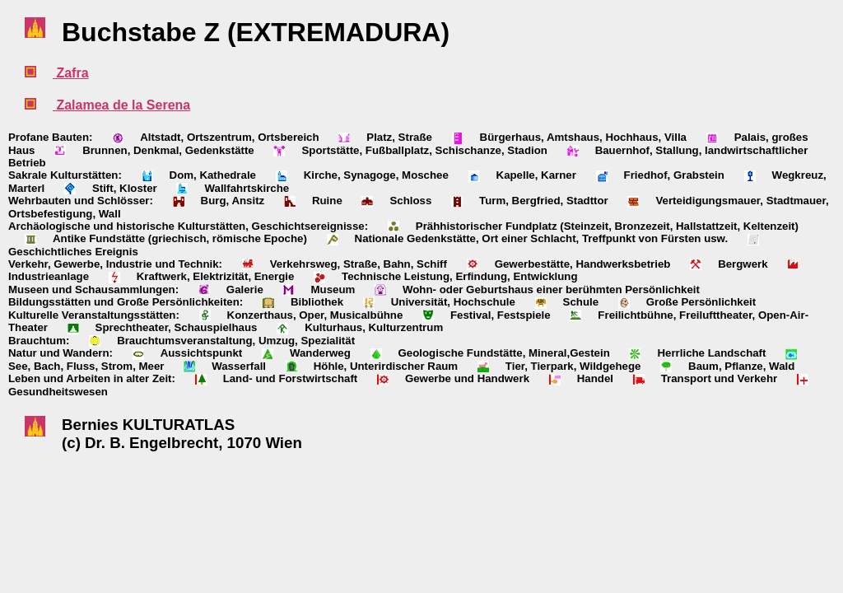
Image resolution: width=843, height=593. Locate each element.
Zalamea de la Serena (121, 105)
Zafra (71, 73)
